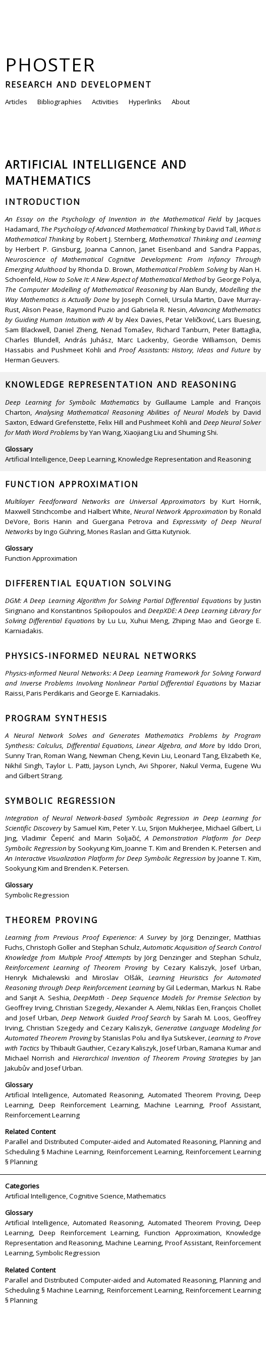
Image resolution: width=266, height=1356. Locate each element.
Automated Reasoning (108, 1094)
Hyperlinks (145, 101)
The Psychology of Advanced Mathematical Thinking (118, 229)
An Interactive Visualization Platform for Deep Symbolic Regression (105, 858)
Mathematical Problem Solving (182, 269)
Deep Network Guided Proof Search (116, 1017)
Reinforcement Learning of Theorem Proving (76, 967)
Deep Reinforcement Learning (88, 1104)
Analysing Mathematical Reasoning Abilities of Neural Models (132, 412)
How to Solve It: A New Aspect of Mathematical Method (124, 279)
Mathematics (146, 1195)
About (181, 101)
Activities (105, 101)
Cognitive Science (96, 1195)
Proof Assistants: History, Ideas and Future (184, 349)
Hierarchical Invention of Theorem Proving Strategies (155, 1058)
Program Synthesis (56, 718)
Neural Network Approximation (181, 511)
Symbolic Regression (60, 800)
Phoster (50, 64)
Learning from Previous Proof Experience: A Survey (86, 937)
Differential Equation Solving (88, 583)
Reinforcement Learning (42, 1114)
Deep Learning (92, 459)
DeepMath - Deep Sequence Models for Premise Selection (162, 997)
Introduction (43, 201)
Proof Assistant (234, 1104)
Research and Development (78, 84)
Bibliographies (59, 101)
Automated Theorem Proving (194, 1094)
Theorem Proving (51, 920)
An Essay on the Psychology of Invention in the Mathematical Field (113, 218)
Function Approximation (72, 484)
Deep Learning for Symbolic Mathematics (72, 402)
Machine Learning (173, 1104)
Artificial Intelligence (35, 459)
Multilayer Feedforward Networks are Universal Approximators (105, 501)
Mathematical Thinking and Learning (205, 239)
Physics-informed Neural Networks (101, 655)
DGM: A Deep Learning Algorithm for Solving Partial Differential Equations (118, 600)
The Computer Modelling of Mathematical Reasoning (86, 289)
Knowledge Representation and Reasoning (121, 384)
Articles (16, 101)
